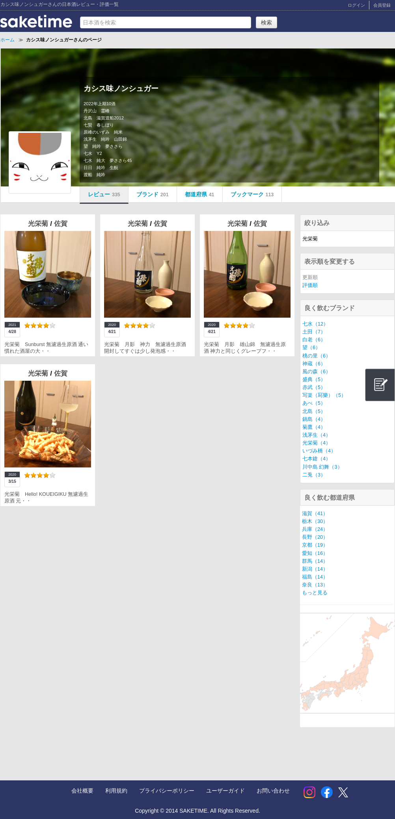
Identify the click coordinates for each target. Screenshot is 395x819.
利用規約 (116, 790)
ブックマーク (252, 194)
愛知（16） (315, 553)
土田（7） (314, 332)
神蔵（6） (314, 364)
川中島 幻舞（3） (322, 467)
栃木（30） (315, 521)
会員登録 (382, 5)
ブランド (152, 194)
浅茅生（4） (316, 435)
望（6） (311, 347)
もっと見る (315, 593)
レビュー (104, 194)
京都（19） (315, 545)
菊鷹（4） (314, 427)
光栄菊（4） (316, 443)
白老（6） (314, 339)
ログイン (356, 5)
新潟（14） (315, 569)
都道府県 (199, 194)
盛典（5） (314, 379)
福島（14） (315, 577)
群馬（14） (315, 561)
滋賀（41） (315, 513)
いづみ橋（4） (319, 451)
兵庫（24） (315, 529)
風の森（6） (316, 371)
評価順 (310, 285)
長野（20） (315, 537)
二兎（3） (314, 475)
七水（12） (315, 324)
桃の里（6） (316, 356)
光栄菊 (39, 223)
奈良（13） (315, 585)
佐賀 (60, 223)
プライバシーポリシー (166, 790)
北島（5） (314, 411)
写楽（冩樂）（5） (324, 395)
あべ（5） (314, 403)
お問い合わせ (273, 790)
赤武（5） (314, 387)
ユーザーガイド (225, 790)
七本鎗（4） (316, 459)
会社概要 (82, 790)
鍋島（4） (314, 419)
